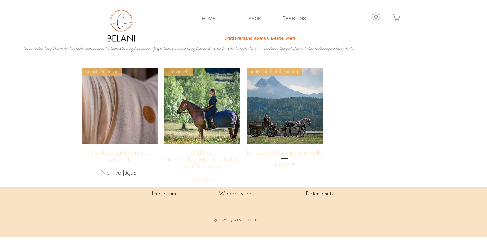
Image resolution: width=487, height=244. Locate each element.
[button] (400, 17)
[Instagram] (376, 17)
